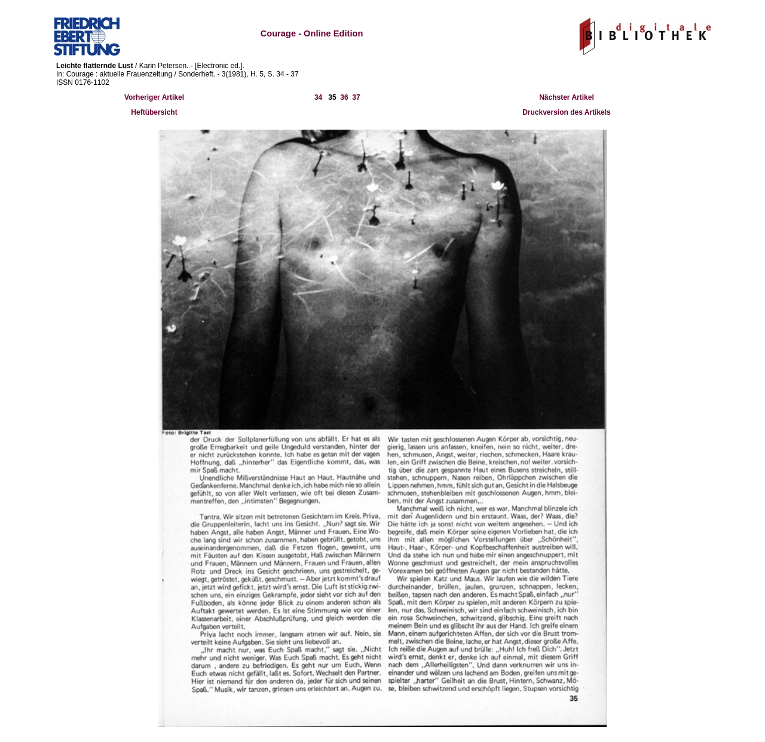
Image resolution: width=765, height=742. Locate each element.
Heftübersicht (154, 112)
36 (344, 97)
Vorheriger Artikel (154, 97)
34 (318, 97)
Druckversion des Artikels (566, 112)
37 (356, 97)
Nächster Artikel (566, 97)
